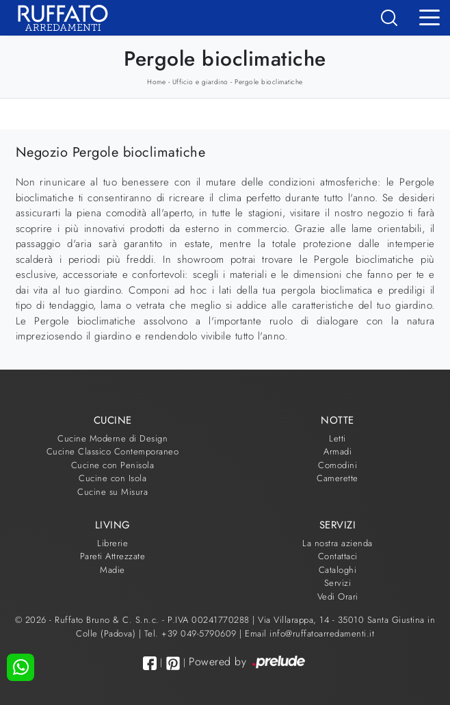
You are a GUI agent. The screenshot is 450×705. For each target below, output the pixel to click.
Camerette (337, 478)
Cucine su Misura (112, 491)
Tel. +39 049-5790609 (192, 633)
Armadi (337, 451)
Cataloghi (338, 569)
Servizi (338, 582)
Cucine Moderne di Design (112, 438)
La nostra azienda (337, 543)
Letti (337, 438)
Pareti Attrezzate (113, 556)
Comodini (337, 465)
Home (156, 82)
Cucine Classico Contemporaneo (113, 451)
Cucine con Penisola (113, 465)
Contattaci (338, 556)
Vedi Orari (337, 596)
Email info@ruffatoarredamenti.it (309, 633)
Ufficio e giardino (200, 82)
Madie (112, 569)
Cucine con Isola (112, 478)
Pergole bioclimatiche (269, 82)
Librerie (112, 543)
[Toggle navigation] (429, 16)
